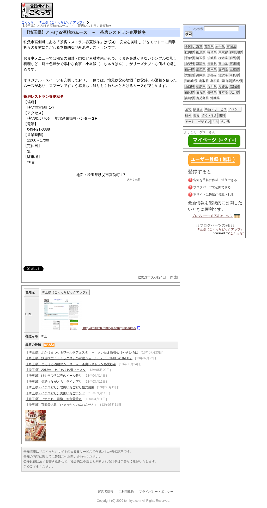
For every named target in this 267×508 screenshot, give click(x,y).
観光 (188, 115)
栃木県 (223, 58)
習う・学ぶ (209, 115)
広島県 (237, 81)
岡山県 (226, 81)
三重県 (234, 69)
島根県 (215, 81)
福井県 (189, 69)
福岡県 (189, 92)
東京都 (223, 52)
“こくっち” (236, 233)
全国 (188, 46)
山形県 (200, 52)
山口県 (189, 86)
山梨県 (189, 64)
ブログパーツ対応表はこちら (216, 216)
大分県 (234, 92)
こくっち (27, 22)
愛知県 (200, 69)
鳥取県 (204, 81)
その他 (225, 122)
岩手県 (220, 46)
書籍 (222, 115)
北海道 (197, 46)
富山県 (223, 64)
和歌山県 (191, 81)
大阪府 (189, 75)
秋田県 (189, 52)
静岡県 (223, 69)
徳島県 (200, 86)
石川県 (234, 64)
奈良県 (234, 75)
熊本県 (223, 92)
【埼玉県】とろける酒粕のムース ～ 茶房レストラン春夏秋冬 (71, 364)
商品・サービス (216, 109)
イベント (234, 109)
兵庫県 (200, 75)
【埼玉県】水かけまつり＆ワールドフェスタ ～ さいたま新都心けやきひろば (82, 352)
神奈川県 (236, 52)
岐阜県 (212, 69)
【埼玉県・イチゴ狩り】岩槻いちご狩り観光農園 (60, 387)
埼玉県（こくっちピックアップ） (62, 22)
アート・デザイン (197, 122)
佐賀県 (200, 92)
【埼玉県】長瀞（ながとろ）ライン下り (54, 381)
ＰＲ (215, 122)
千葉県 (189, 58)
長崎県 (212, 92)
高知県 (234, 86)
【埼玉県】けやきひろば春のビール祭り (54, 375)
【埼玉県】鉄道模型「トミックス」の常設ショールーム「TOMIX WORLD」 (79, 358)
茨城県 (212, 58)
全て (188, 109)
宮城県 (231, 46)
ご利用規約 (126, 491)
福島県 (212, 52)
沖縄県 (215, 98)
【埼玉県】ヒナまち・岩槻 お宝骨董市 (54, 399)
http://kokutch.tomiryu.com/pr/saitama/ (90, 328)
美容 (196, 115)
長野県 (212, 64)
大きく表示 (133, 179)
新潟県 (200, 64)
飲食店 (198, 109)
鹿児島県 (202, 98)
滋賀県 (223, 75)
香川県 (212, 86)
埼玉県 (200, 58)
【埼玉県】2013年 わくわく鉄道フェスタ (56, 370)
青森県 (209, 46)
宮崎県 (189, 98)
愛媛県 (223, 86)
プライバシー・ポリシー (156, 491)
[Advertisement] (116, 10)
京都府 (212, 75)
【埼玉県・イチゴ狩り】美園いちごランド (55, 393)
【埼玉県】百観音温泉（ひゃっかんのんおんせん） (62, 405)
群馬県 (234, 58)
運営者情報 (105, 491)
